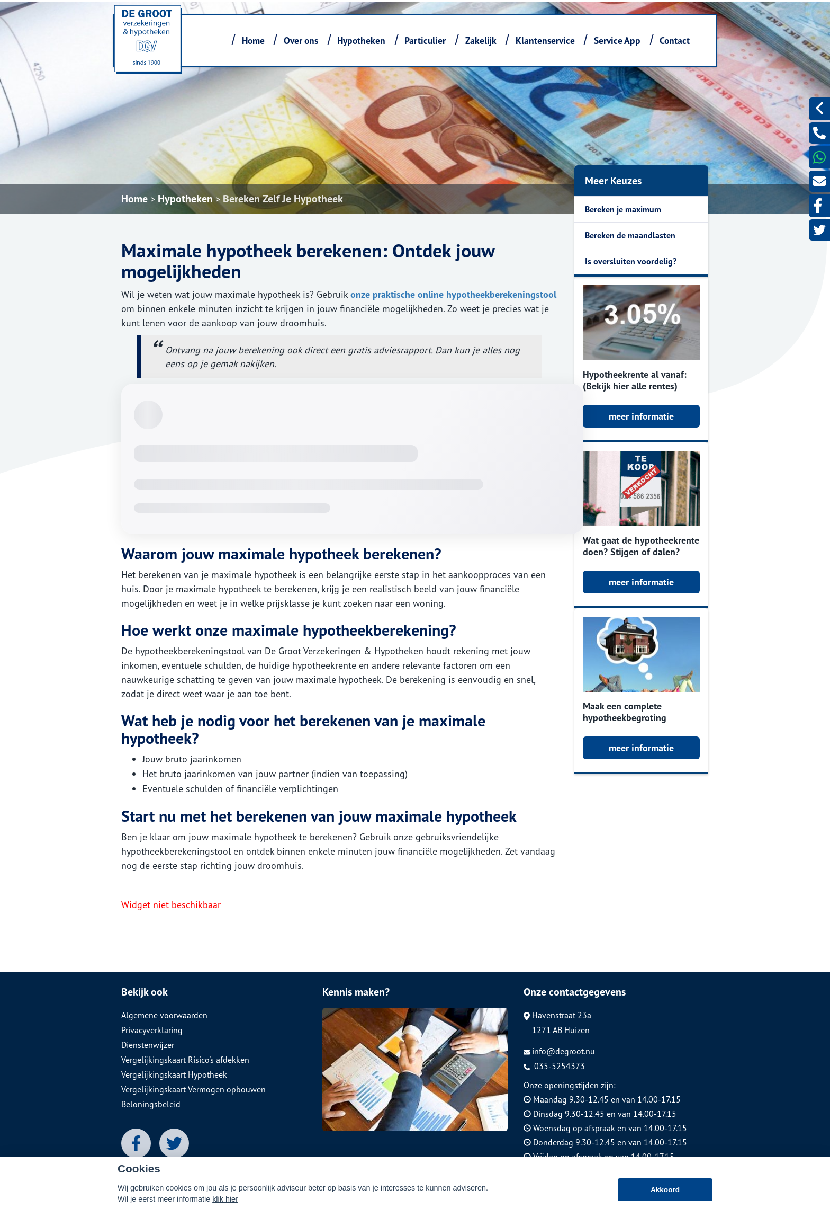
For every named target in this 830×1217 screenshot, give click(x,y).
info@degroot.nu (559, 1051)
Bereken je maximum (623, 209)
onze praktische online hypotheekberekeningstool (453, 294)
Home (253, 40)
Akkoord (665, 1196)
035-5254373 (554, 1066)
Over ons (301, 40)
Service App (617, 40)
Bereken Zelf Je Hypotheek (283, 199)
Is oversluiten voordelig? (630, 261)
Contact (675, 40)
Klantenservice (545, 40)
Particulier (425, 40)
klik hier (225, 1205)
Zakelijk (481, 40)
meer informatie (641, 416)
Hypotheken (361, 40)
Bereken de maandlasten (630, 235)
